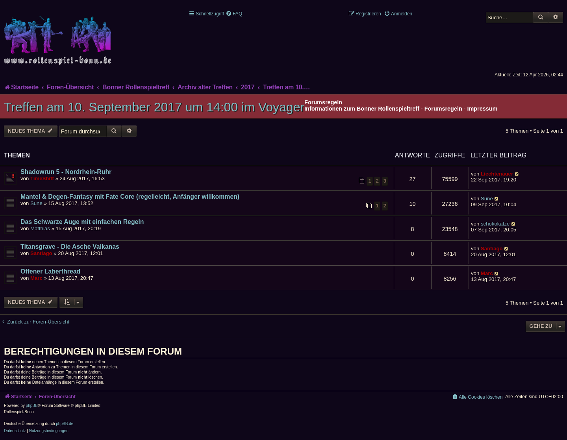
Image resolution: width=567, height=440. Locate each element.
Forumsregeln (443, 108)
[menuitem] (234, 14)
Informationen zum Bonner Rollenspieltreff (361, 108)
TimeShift (42, 178)
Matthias (40, 228)
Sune (36, 203)
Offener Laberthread (50, 271)
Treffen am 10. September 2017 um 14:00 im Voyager (154, 107)
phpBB (32, 405)
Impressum (482, 108)
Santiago (41, 253)
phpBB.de (64, 424)
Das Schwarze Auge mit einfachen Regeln (82, 221)
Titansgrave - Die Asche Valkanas (69, 246)
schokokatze (495, 224)
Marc (36, 278)
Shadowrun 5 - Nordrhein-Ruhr (65, 171)
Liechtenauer (497, 174)
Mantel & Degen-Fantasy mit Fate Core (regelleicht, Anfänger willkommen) (129, 196)
